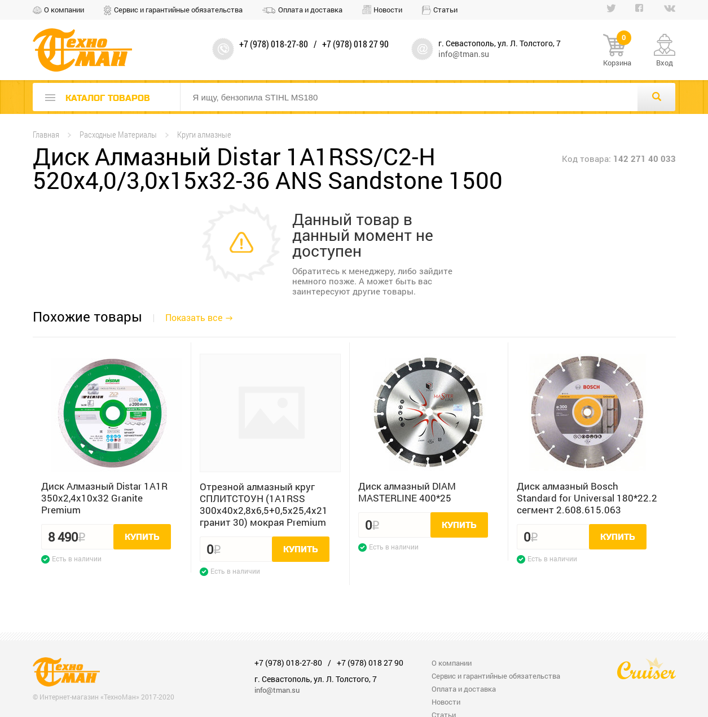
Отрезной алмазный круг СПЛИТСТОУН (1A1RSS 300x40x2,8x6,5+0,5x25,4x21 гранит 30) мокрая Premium (264, 504)
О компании (64, 10)
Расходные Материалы (118, 134)
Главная (46, 134)
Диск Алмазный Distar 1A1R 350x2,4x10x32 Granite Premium (104, 498)
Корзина (617, 51)
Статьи (445, 10)
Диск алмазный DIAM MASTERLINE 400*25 (407, 492)
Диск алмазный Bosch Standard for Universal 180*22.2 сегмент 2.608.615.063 (587, 498)
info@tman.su (463, 54)
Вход (664, 63)
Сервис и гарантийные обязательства (178, 10)
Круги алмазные (204, 134)
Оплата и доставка (310, 10)
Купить (142, 537)
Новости (387, 10)
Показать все (193, 317)
